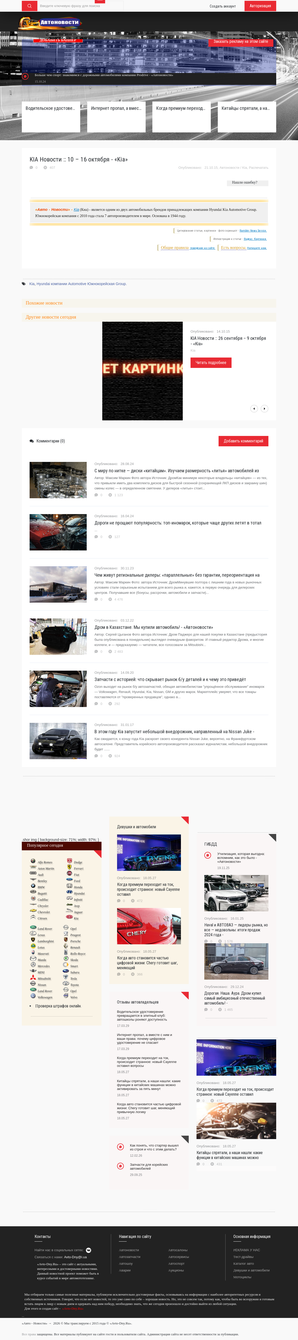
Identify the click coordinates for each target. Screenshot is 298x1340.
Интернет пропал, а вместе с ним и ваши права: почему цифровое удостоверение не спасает (116, 108)
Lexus (41, 935)
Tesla (73, 978)
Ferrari (78, 868)
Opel (73, 929)
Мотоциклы (242, 1277)
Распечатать (258, 168)
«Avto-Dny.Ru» (72, 1308)
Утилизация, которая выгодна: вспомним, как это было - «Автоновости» (241, 858)
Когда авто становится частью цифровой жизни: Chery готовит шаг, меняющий (147, 962)
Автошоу (126, 1263)
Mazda (42, 960)
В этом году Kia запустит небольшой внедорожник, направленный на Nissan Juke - (174, 731)
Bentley (42, 881)
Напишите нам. (257, 248)
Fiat (76, 875)
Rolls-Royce (77, 953)
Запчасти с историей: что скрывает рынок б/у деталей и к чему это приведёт (170, 679)
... (23, 1316)
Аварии (125, 1270)
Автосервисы (178, 1257)
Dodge (78, 862)
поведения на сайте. (202, 248)
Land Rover (45, 929)
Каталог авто (243, 1263)
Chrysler (43, 906)
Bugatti (42, 893)
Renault (75, 947)
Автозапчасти (129, 1257)
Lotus (41, 947)
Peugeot (75, 935)
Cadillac (43, 899)
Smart (74, 966)
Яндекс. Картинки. (255, 239)
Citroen (42, 918)
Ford (77, 881)
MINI (41, 972)
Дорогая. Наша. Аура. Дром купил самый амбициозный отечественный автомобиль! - (234, 998)
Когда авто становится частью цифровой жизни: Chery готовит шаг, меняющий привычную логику (149, 1108)
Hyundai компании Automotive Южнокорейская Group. (82, 284)
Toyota (74, 985)
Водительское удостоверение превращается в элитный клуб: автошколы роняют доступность (51, 108)
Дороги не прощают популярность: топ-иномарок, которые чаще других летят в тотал (177, 523)
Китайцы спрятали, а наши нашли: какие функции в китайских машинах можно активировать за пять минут (247, 108)
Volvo (73, 997)
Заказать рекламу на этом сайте (241, 41)
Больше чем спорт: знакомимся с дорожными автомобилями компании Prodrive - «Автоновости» (104, 75)
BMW (41, 887)
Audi (41, 875)
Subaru (74, 972)
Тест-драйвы (243, 1257)
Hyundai (79, 893)
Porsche (75, 941)
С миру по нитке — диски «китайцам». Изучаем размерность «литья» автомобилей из (176, 470)
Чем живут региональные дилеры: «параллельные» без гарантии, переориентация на (177, 575)
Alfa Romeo (45, 862)
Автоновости (229, 168)
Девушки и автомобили (251, 1270)
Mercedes (44, 966)
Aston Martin (46, 868)
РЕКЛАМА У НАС (246, 1250)
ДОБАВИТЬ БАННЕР (58, 40)
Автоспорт (176, 1263)
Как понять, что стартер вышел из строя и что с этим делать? (154, 1147)
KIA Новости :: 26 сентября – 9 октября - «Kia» (228, 340)
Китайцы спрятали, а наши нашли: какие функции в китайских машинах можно (230, 1155)
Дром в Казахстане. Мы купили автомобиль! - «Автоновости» (153, 627)
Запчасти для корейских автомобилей (149, 1166)
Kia (244, 168)
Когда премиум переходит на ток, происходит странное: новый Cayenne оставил (148, 889)
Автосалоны (177, 1250)
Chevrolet (44, 912)
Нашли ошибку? (244, 182)
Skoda (74, 960)
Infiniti (78, 899)
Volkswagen (45, 997)
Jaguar (78, 912)
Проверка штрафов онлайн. (58, 1006)
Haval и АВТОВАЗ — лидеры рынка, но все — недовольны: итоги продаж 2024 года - (236, 929)
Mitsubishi (44, 978)
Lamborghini (46, 941)
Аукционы (176, 1270)
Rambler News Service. (253, 230)
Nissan (42, 985)
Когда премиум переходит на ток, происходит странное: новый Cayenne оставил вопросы (181, 108)
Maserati (43, 953)
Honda (78, 887)
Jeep (77, 906)
